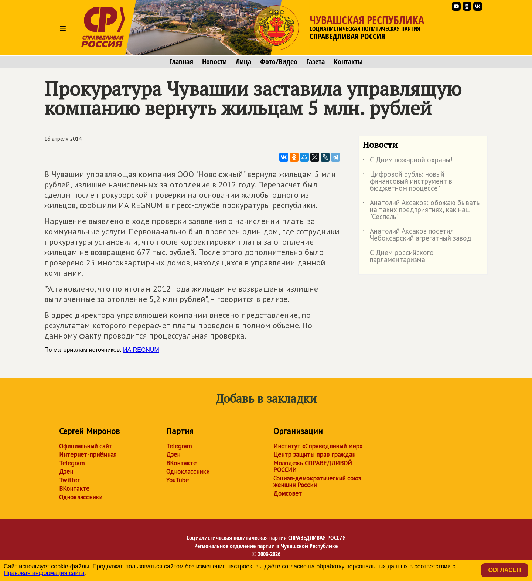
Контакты (348, 62)
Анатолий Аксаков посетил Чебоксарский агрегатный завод (416, 235)
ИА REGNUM (141, 350)
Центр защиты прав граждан (314, 454)
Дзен (66, 471)
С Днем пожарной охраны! (407, 161)
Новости (214, 62)
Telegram (72, 463)
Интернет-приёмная (87, 454)
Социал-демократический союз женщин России (317, 481)
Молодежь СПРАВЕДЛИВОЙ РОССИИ (312, 466)
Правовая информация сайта (44, 573)
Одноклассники (80, 497)
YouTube (177, 480)
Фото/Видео (278, 62)
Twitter (69, 480)
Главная (181, 62)
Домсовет (287, 493)
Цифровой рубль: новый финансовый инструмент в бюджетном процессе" (407, 182)
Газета (315, 62)
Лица (243, 62)
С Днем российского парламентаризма (398, 256)
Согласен (504, 570)
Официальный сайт (85, 446)
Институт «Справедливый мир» (317, 446)
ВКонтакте (74, 488)
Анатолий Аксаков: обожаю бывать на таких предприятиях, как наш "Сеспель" (421, 210)
